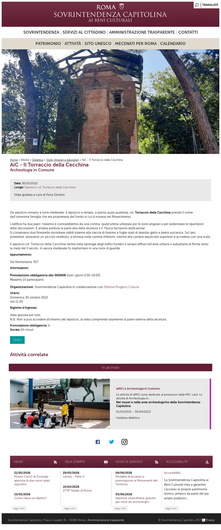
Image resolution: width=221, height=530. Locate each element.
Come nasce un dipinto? (30, 498)
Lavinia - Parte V (73, 476)
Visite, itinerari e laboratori (62, 159)
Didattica (37, 159)
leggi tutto (19, 508)
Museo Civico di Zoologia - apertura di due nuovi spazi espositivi (32, 480)
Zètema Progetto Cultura (121, 287)
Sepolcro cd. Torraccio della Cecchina (50, 187)
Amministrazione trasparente (142, 32)
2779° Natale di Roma (77, 490)
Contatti (188, 32)
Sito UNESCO (98, 43)
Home (14, 159)
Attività (73, 43)
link (208, 424)
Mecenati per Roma (136, 43)
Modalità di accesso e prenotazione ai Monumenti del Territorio (136, 480)
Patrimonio (48, 43)
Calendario (173, 43)
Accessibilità (172, 473)
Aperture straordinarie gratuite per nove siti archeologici (136, 500)
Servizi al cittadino (84, 32)
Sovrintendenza (41, 32)
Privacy (210, 520)
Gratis (17, 340)
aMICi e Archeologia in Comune (138, 388)
